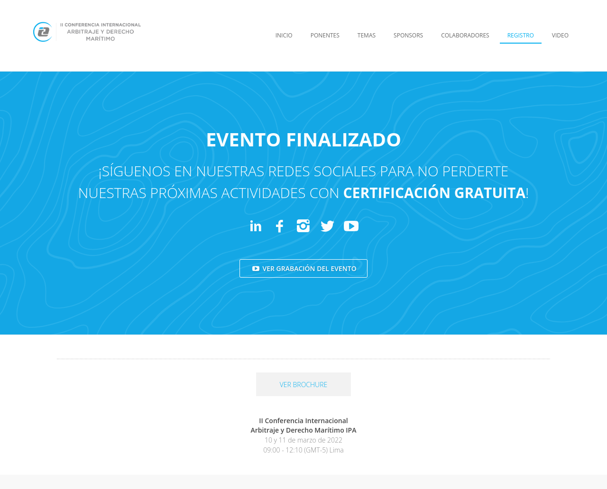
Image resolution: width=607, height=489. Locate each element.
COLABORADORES (465, 35)
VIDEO (560, 35)
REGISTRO (520, 35)
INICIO (284, 35)
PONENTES (325, 35)
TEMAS (367, 35)
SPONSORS (408, 35)
